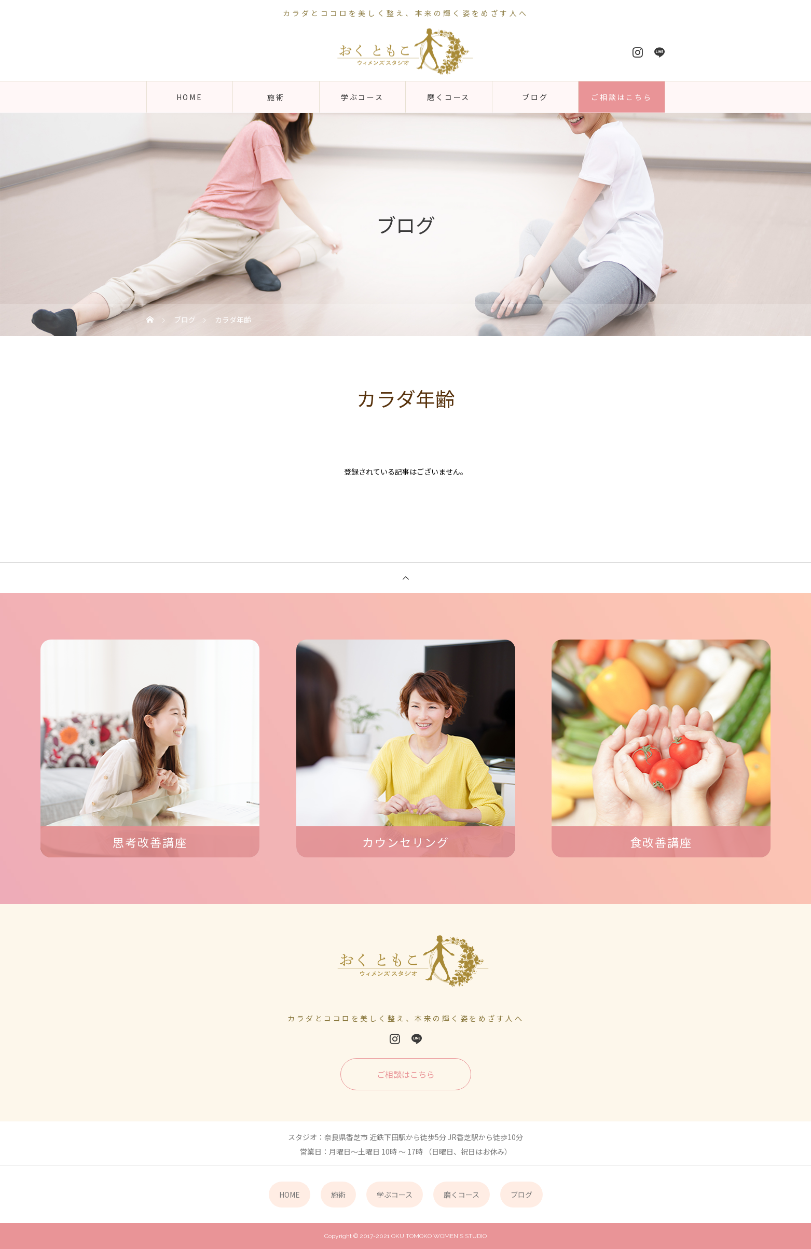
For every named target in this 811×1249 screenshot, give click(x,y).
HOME (189, 97)
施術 (276, 97)
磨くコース (448, 97)
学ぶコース (362, 97)
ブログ (535, 97)
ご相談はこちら (621, 97)
